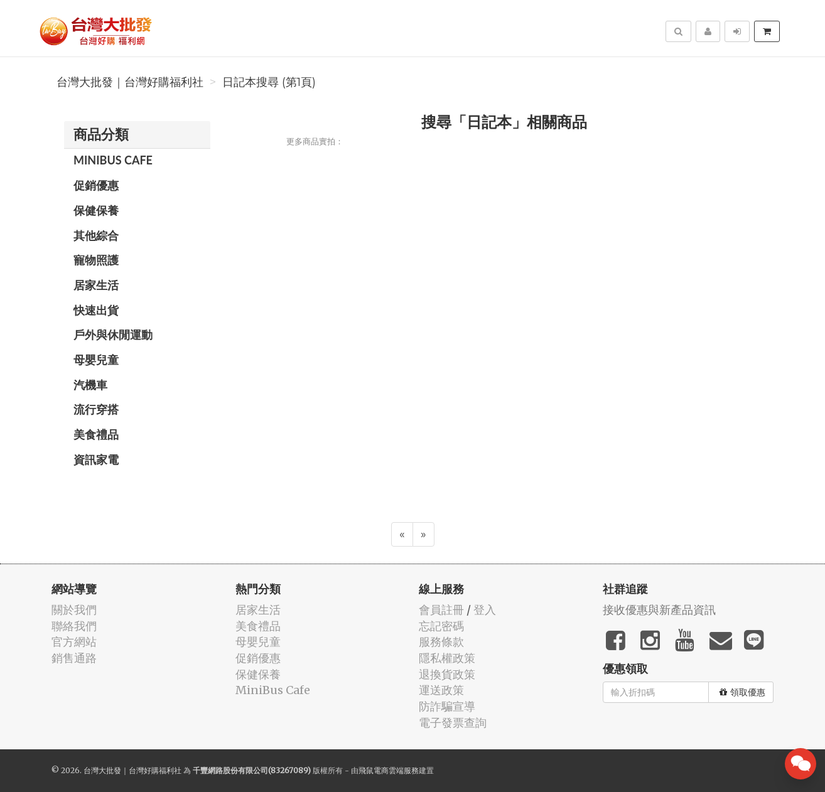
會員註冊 (441, 609)
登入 (484, 609)
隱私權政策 (447, 658)
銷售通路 (74, 658)
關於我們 (74, 609)
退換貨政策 (447, 674)
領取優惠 (742, 692)
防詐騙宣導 (447, 706)
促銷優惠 (96, 185)
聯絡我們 (74, 626)
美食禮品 (96, 434)
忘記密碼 (441, 626)
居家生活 (96, 285)
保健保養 (96, 210)
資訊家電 (96, 459)
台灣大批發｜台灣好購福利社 (130, 82)
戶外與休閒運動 (113, 334)
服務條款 (441, 641)
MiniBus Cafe (113, 160)
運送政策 (441, 690)
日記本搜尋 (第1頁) (269, 82)
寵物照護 (96, 260)
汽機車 (90, 385)
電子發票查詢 (453, 722)
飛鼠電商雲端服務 (389, 770)
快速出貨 (96, 310)
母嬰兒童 (96, 360)
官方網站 (74, 641)
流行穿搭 (96, 409)
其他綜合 (96, 235)
